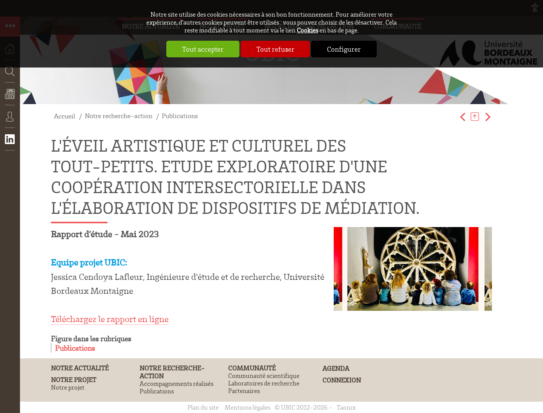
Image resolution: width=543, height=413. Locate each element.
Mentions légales (247, 407)
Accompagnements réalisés (176, 383)
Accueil (64, 116)
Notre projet (73, 380)
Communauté (252, 368)
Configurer (344, 49)
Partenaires (244, 391)
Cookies (307, 30)
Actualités (10, 99)
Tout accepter (203, 49)
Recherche (7, 93)
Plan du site (203, 407)
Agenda (335, 368)
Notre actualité (80, 368)
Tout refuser (275, 49)
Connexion (10, 122)
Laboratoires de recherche (263, 383)
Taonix (346, 407)
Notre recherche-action (118, 115)
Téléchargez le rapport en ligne (110, 318)
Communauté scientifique (263, 375)
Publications (180, 115)
